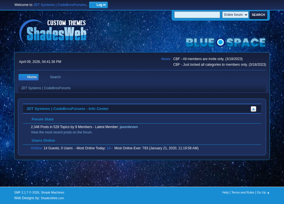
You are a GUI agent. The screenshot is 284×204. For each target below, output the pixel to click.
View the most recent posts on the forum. (62, 132)
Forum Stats (40, 119)
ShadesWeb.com (52, 198)
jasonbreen (129, 127)
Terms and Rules (242, 192)
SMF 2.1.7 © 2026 (26, 192)
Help (225, 192)
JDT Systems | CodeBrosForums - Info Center (67, 109)
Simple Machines (52, 192)
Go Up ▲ (263, 192)
